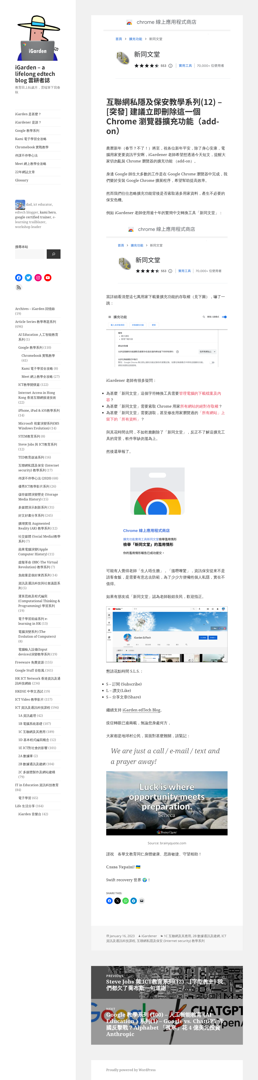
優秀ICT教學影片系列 (33, 486)
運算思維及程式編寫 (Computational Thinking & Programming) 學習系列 (39, 601)
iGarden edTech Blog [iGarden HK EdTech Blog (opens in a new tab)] (141, 710)
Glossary (21, 180)
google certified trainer (33, 217)
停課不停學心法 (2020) (34, 478)
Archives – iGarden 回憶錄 (35, 309)
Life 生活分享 (25, 806)
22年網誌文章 (25, 172)
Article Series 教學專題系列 (35, 321)
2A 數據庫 (25, 756)
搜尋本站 (21, 247)
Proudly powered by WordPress (131, 1070)
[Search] (54, 254)
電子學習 (24, 798)
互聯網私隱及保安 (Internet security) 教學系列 (171, 941)
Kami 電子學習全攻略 (31, 139)
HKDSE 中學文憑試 (29, 691)
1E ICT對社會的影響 (33, 748)
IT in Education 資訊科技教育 (37, 785)
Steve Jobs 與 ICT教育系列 (37, 444)
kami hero (48, 212)
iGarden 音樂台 (29, 814)
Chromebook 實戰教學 (32, 147)
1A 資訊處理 (27, 715)
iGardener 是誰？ (28, 122)
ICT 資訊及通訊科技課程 (32, 707)
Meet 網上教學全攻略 (30, 163)
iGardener (149, 936)
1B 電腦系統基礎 (30, 723)
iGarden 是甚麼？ (28, 114)
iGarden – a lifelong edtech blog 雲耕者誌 (35, 73)
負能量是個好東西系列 (34, 575)
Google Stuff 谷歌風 (29, 670)
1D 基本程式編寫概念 (33, 740)
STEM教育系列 (29, 436)
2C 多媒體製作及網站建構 (36, 772)
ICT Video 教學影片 (29, 699)
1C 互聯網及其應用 (32, 731)
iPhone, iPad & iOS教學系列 (39, 410)
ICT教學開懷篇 (29, 384)
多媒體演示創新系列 (32, 507)
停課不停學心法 (26, 155)
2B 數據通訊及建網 (32, 764)
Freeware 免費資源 (29, 662)
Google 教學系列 (27, 130)
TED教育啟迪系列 (31, 457)
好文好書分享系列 (31, 515)
